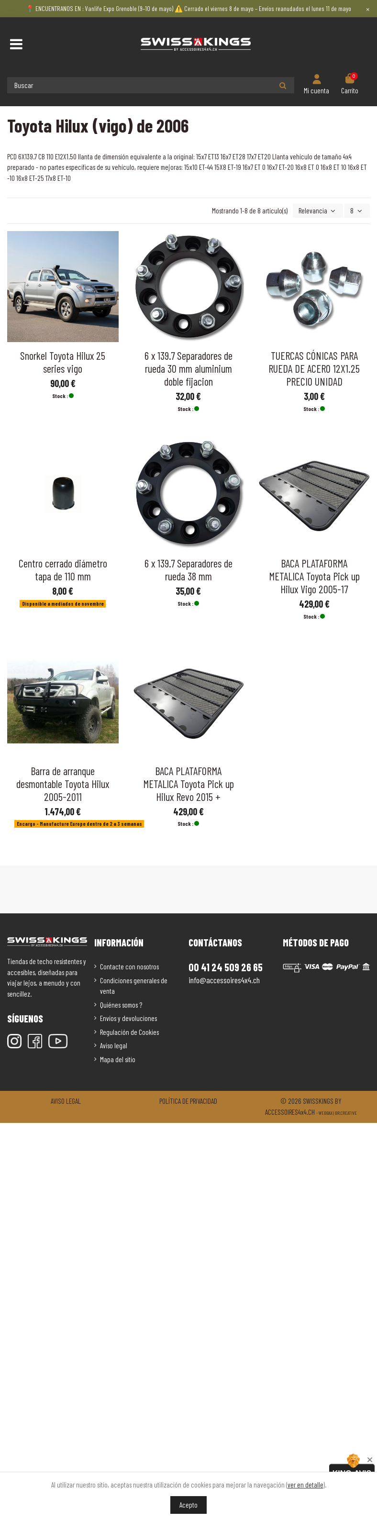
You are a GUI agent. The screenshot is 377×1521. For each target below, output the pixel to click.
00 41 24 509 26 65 (225, 967)
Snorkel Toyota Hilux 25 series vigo (62, 362)
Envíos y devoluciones (128, 1018)
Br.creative (346, 1113)
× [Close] (367, 8)
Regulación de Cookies (129, 1032)
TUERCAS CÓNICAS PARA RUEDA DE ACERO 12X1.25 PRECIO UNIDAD (314, 368)
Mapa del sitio (117, 1059)
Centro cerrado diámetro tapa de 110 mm (63, 569)
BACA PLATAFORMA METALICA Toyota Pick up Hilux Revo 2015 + (188, 783)
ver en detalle (305, 1484)
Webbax (326, 1113)
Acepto (188, 1504)
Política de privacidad (188, 1101)
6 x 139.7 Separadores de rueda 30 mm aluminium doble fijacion (188, 368)
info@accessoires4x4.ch (224, 980)
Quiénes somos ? (121, 1004)
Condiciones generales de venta (133, 986)
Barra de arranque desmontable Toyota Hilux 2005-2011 (62, 783)
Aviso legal (113, 1045)
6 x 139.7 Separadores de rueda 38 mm (188, 569)
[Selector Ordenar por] (318, 211)
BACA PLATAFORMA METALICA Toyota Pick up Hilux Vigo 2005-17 (314, 576)
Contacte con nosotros (129, 966)
